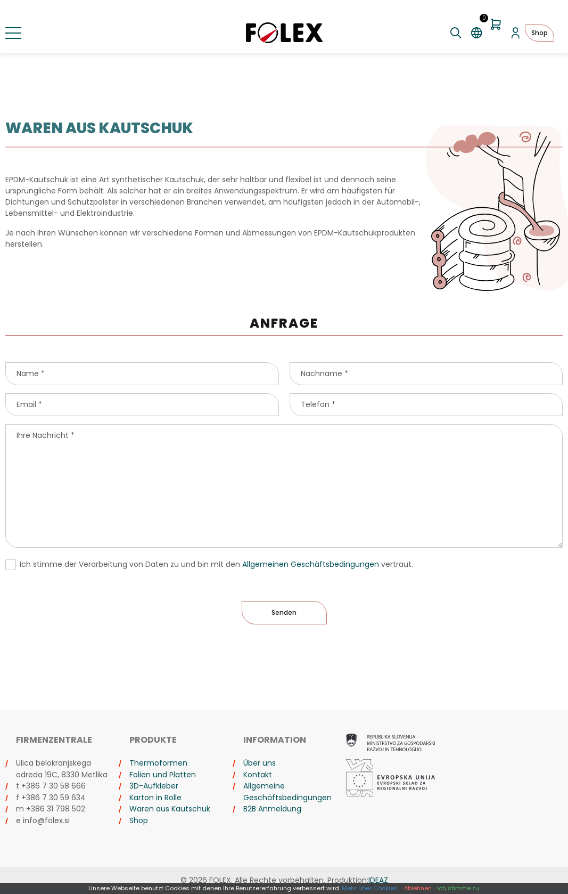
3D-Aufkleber (153, 786)
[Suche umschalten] (456, 33)
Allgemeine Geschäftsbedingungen (287, 792)
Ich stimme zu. (458, 888)
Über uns (259, 763)
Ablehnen (418, 888)
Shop (539, 32)
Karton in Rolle (155, 797)
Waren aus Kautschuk (169, 808)
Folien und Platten (162, 774)
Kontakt (257, 774)
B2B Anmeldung (272, 808)
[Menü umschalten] (13, 33)
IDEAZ (378, 880)
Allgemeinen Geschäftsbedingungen (310, 564)
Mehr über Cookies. (370, 888)
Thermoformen (158, 763)
